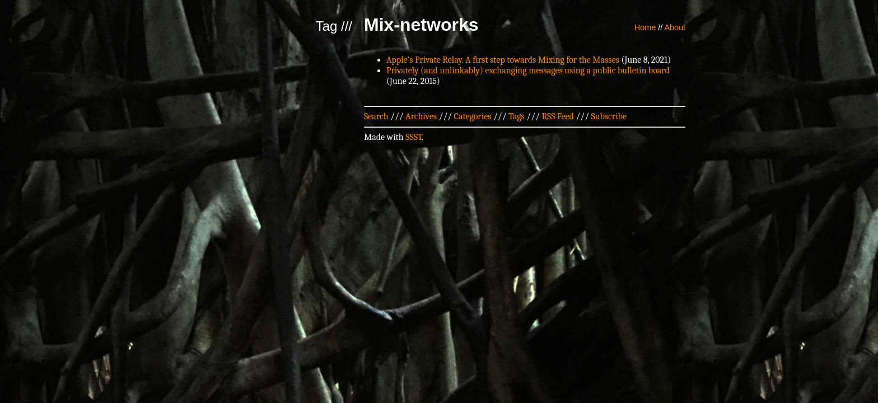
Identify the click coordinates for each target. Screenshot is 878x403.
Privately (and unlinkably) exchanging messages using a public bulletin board (528, 70)
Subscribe (609, 116)
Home (645, 27)
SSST (413, 137)
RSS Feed (557, 116)
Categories (473, 116)
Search (376, 116)
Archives (421, 116)
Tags (516, 116)
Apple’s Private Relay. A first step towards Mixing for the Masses (502, 60)
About (674, 27)
